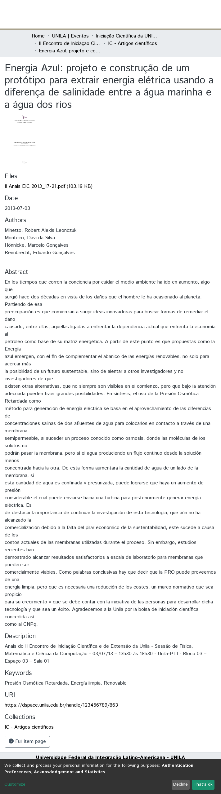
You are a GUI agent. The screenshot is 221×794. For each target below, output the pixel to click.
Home (38, 36)
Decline (180, 784)
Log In (166, 14)
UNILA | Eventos (70, 36)
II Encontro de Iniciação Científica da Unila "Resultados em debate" (70, 43)
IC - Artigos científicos (132, 43)
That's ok (203, 784)
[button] (153, 14)
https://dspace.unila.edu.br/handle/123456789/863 (61, 705)
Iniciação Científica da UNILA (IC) (127, 36)
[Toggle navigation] (185, 14)
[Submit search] (144, 14)
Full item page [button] (27, 741)
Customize (14, 784)
